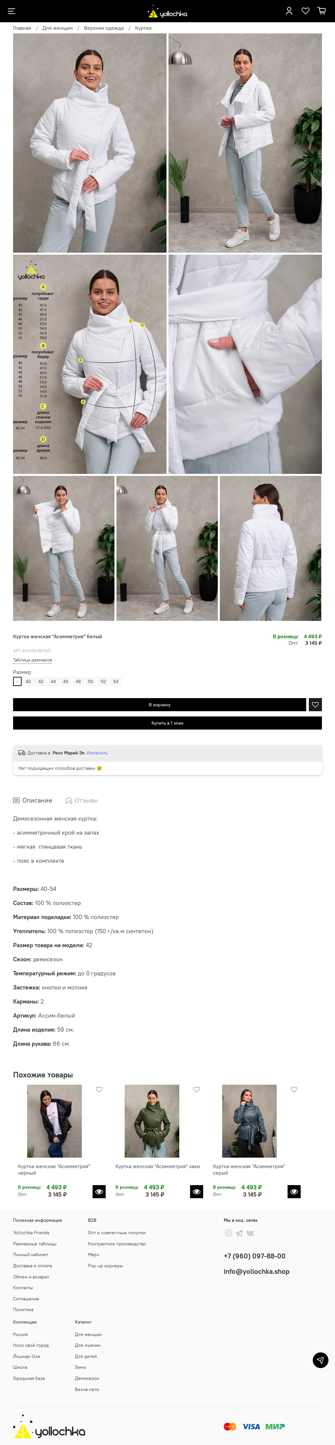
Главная (22, 28)
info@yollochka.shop (257, 1271)
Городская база (29, 1378)
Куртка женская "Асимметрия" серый (269, 1174)
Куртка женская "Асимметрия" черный (59, 1174)
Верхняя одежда (104, 28)
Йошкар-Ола (26, 1356)
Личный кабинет (30, 1254)
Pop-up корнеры (105, 1266)
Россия (20, 1334)
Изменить (97, 753)
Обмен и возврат (31, 1277)
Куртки (143, 28)
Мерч (93, 1254)
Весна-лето (87, 1389)
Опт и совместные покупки (117, 1233)
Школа (20, 1367)
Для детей (86, 1356)
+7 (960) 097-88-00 (255, 1256)
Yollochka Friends (31, 1233)
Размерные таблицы (35, 1244)
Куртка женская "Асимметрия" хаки (161, 1174)
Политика (23, 1309)
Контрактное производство (117, 1244)
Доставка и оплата (32, 1266)
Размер (22, 672)
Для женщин (58, 28)
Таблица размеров (32, 660)
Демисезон (87, 1378)
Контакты (23, 1288)
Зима (80, 1367)
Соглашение (26, 1299)
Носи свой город (31, 1345)
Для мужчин (88, 1345)
